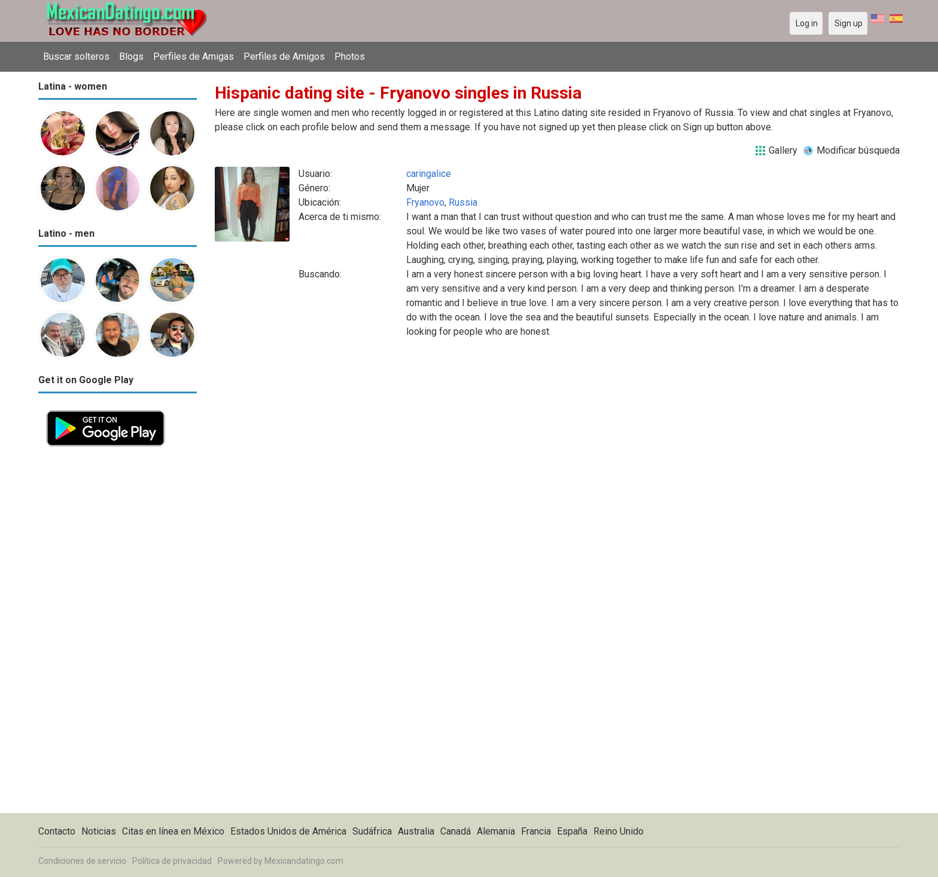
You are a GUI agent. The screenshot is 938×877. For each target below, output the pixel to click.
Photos (349, 56)
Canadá (455, 831)
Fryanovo (425, 202)
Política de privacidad (172, 861)
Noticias (98, 831)
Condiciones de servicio (82, 861)
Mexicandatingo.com (303, 861)
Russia (463, 202)
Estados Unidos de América (288, 831)
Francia (536, 831)
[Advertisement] (117, 633)
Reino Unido (618, 831)
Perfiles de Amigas (193, 56)
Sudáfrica (372, 831)
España (572, 831)
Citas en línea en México (173, 831)
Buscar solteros (76, 56)
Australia (416, 831)
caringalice (428, 173)
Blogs (131, 56)
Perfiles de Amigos (284, 56)
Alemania (496, 831)
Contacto (56, 831)
